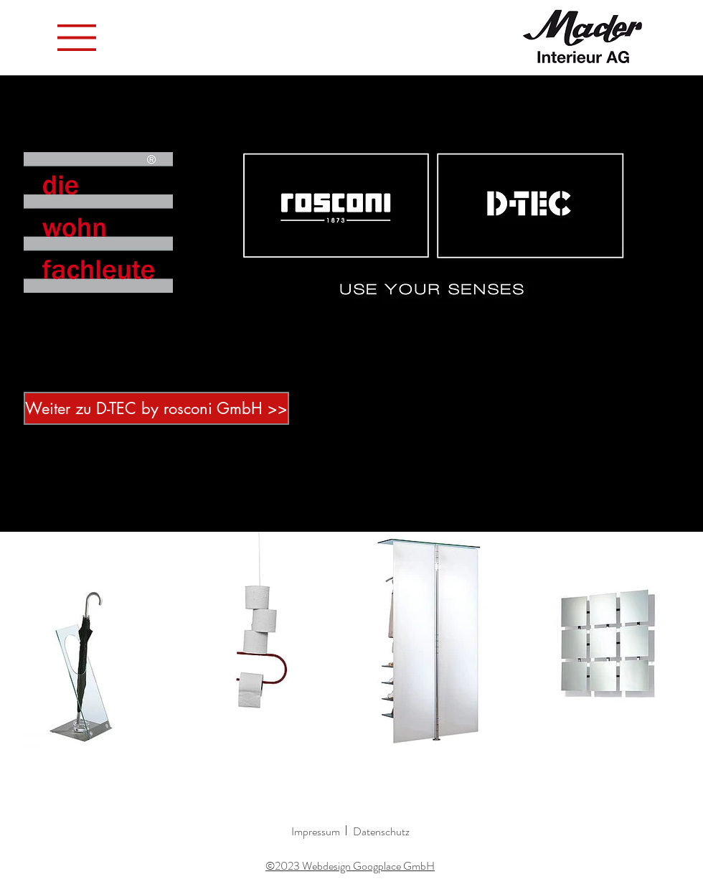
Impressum (315, 831)
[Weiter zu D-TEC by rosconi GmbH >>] (156, 408)
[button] (76, 37)
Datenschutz (381, 831)
